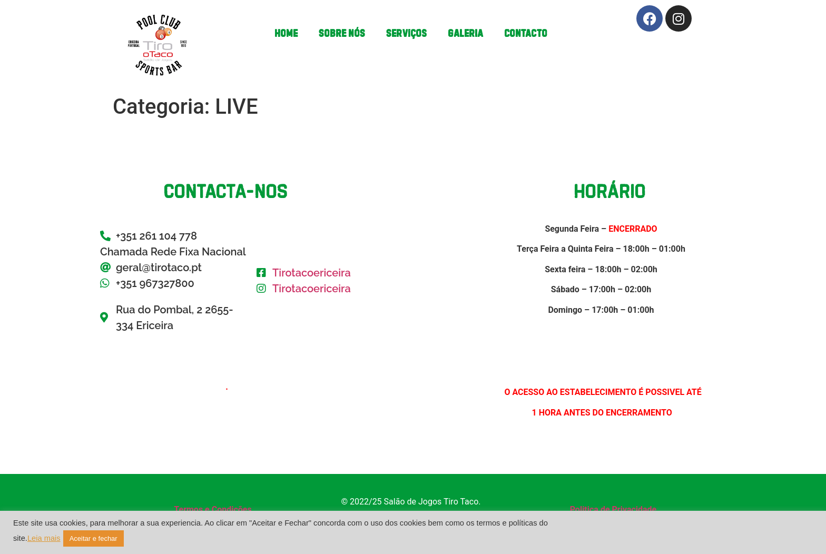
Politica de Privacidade (613, 509)
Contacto (525, 33)
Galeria (465, 33)
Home (286, 33)
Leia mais (44, 538)
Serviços (406, 33)
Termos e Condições (212, 509)
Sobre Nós (342, 33)
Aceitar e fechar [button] (93, 538)
